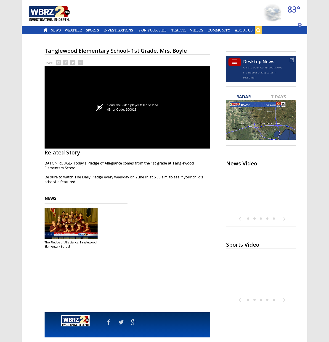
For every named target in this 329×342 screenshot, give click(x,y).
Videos (196, 30)
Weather (73, 30)
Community (218, 30)
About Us (243, 30)
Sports (92, 30)
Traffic (178, 30)
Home (46, 30)
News (55, 30)
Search (258, 30)
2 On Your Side (153, 30)
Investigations (118, 30)
